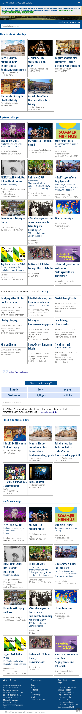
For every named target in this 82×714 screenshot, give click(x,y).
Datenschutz (19, 712)
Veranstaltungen (7, 402)
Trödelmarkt (6, 692)
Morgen (14, 702)
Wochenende (8, 705)
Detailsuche (35, 697)
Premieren (18, 705)
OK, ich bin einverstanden (11, 13)
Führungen (7, 702)
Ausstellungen (7, 687)
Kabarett (13, 690)
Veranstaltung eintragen (40, 699)
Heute (4, 707)
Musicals (7, 700)
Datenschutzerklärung (65, 10)
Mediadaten (9, 712)
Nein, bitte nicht (27, 13)
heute (60, 22)
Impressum (29, 712)
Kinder (17, 690)
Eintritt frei (18, 685)
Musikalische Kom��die (48, 412)
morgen (65, 22)
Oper (9, 697)
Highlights (15, 700)
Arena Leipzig (12, 685)
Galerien (13, 695)
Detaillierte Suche (75, 22)
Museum (14, 697)
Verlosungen (15, 687)
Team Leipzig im (40, 712)
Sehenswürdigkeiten (15, 692)
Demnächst (6, 685)
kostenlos (34, 690)
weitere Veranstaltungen (15, 372)
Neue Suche (17, 402)
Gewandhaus (7, 690)
